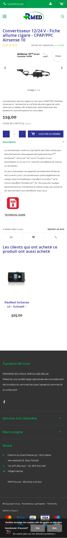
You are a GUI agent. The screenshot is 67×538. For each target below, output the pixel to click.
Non (55, 528)
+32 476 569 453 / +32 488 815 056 (27, 465)
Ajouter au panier (45, 133)
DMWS (6, 510)
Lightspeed (39, 503)
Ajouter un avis (56, 229)
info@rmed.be (15, 471)
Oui (37, 528)
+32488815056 (14, 4)
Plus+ (14, 510)
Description (9, 142)
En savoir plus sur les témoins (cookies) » (34, 534)
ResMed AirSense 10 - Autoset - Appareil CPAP (17, 305)
